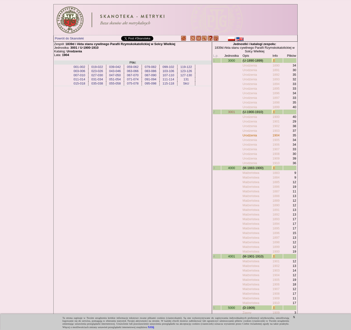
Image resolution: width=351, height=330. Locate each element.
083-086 (150, 71)
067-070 (133, 75)
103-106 (168, 71)
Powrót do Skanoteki (69, 38)
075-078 (133, 83)
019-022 (97, 67)
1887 (276, 191)
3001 (231, 112)
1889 (276, 200)
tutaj (151, 327)
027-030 (97, 75)
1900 (276, 117)
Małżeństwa (251, 173)
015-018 (79, 83)
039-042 (115, 67)
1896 (276, 93)
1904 (276, 135)
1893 (276, 79)
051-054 (115, 79)
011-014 (79, 79)
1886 (276, 187)
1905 (276, 140)
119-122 (186, 67)
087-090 (150, 75)
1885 (276, 182)
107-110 (168, 75)
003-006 (79, 71)
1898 (276, 102)
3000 (231, 60)
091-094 (150, 79)
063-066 (133, 71)
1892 (276, 74)
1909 (276, 158)
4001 (231, 256)
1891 (276, 70)
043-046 (115, 71)
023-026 (97, 71)
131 (186, 79)
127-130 (186, 75)
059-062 (133, 67)
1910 (276, 163)
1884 (276, 177)
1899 (276, 107)
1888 (276, 196)
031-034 (97, 79)
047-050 (115, 75)
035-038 (97, 83)
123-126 (186, 71)
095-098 (150, 83)
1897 (276, 98)
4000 (231, 168)
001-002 (79, 67)
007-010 (79, 75)
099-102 (168, 67)
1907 (276, 149)
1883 (276, 173)
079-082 (150, 67)
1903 (276, 130)
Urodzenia (250, 65)
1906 (276, 144)
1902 (276, 126)
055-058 (115, 83)
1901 (276, 121)
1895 (276, 88)
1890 (276, 65)
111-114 (168, 79)
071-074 (133, 79)
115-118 (168, 83)
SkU (186, 83)
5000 (231, 308)
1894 (276, 84)
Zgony (247, 312)
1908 (276, 154)
